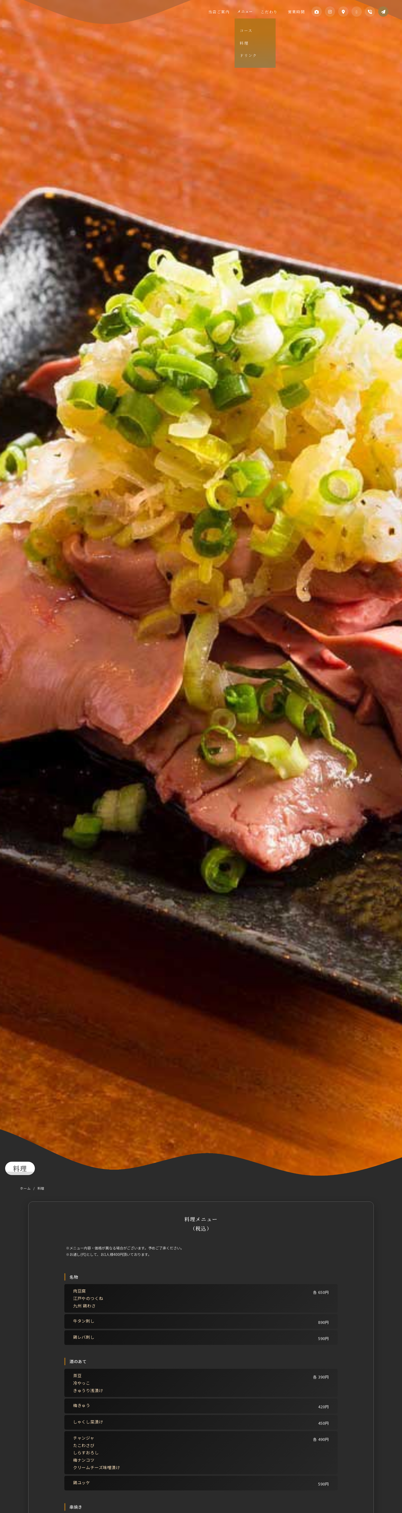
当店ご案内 (231, 11)
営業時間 (296, 11)
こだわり (275, 11)
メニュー (254, 11)
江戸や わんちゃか (43, 17)
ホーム (25, 1188)
